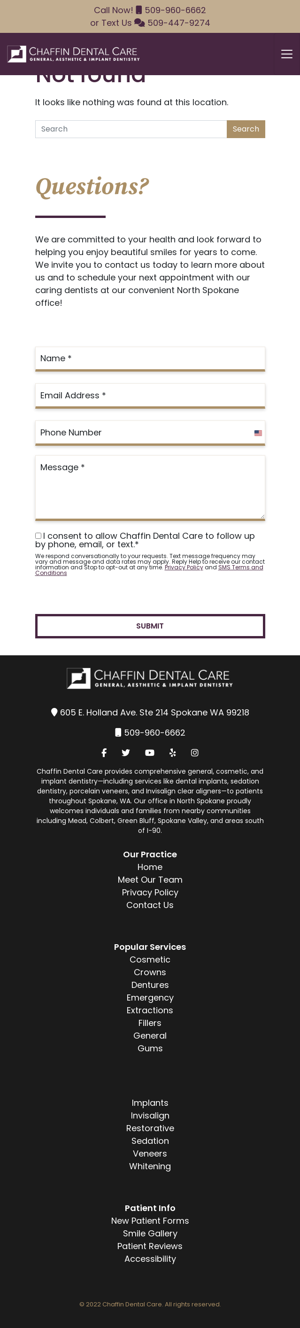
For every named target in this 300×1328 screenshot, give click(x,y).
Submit (150, 626)
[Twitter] (126, 753)
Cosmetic (150, 959)
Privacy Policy (184, 567)
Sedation (150, 1141)
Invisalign (150, 1115)
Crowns (150, 972)
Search (246, 129)
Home (150, 867)
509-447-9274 (178, 23)
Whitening (150, 1166)
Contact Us (150, 905)
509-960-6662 (175, 10)
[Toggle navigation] (287, 54)
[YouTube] (150, 753)
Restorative (150, 1128)
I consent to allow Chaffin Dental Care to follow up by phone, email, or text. (145, 540)
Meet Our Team (150, 879)
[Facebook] (104, 753)
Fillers (150, 1023)
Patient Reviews (150, 1246)
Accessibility (150, 1259)
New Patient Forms (150, 1221)
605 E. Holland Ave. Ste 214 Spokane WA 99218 (154, 712)
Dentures (150, 985)
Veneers (150, 1153)
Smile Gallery (150, 1233)
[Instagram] (195, 753)
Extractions (150, 1010)
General (150, 1035)
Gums (150, 1048)
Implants (150, 1103)
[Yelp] (173, 753)
